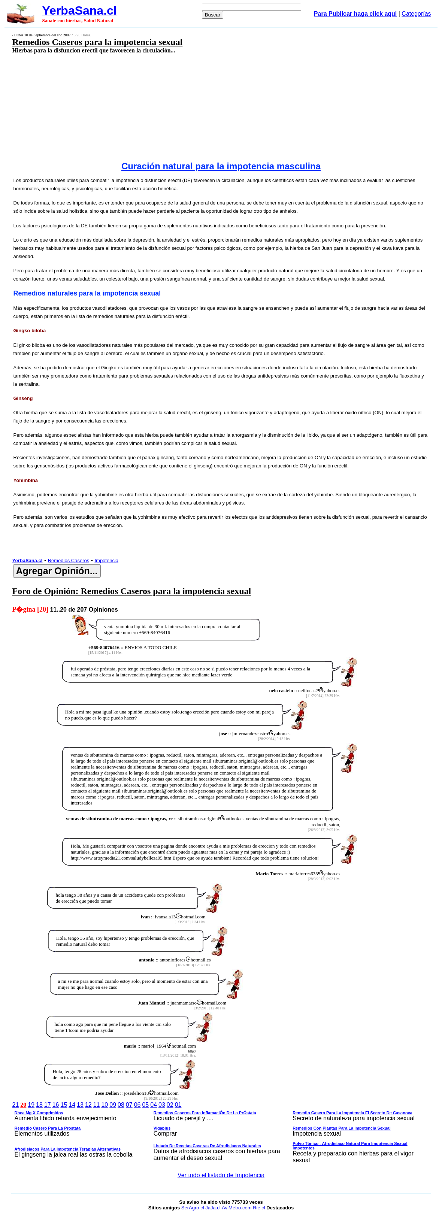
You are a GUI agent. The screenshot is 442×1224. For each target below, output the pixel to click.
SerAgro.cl (192, 1208)
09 (112, 1105)
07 (129, 1105)
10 (104, 1105)
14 (72, 1105)
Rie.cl (259, 1208)
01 (178, 1105)
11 (96, 1105)
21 (15, 1105)
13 (80, 1105)
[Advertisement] (182, 107)
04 (153, 1105)
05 (145, 1105)
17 (47, 1105)
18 (39, 1105)
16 (55, 1105)
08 (121, 1105)
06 (137, 1105)
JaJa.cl (212, 1208)
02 (170, 1105)
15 (63, 1105)
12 (88, 1105)
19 (31, 1105)
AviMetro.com (236, 1208)
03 (161, 1105)
